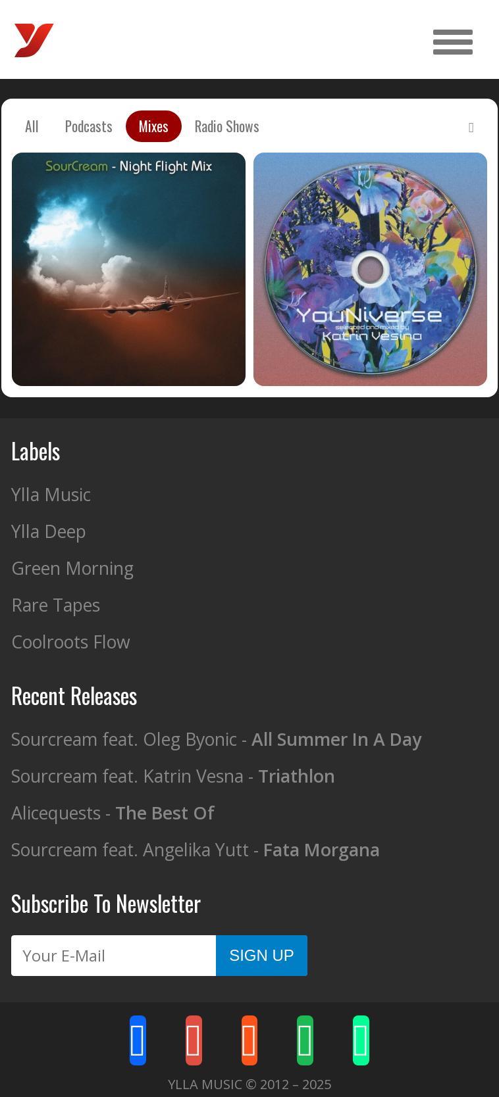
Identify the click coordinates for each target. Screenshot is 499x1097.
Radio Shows (227, 126)
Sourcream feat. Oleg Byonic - (216, 739)
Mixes (154, 126)
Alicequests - (113, 813)
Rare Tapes (55, 605)
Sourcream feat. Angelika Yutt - (195, 850)
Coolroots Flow (70, 642)
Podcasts (89, 126)
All (32, 126)
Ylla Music (51, 494)
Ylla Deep (48, 531)
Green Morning (72, 568)
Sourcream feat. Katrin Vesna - (173, 776)
